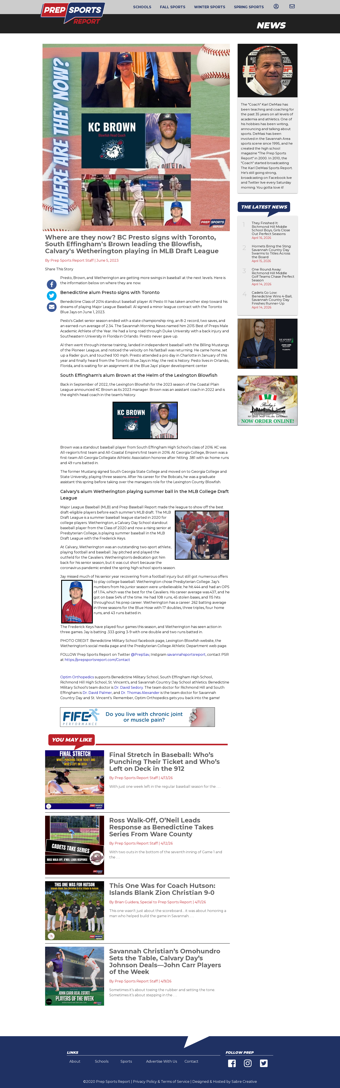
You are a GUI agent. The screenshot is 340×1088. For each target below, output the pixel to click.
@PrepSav (140, 654)
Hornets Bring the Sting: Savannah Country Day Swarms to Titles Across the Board (271, 251)
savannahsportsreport (186, 654)
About (74, 1061)
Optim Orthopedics (77, 677)
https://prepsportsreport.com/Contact (97, 660)
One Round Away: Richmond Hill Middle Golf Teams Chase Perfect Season (273, 274)
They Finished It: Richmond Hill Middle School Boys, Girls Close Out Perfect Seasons (271, 228)
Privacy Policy (145, 1082)
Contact (191, 1061)
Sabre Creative (244, 1082)
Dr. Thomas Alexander (140, 693)
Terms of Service (175, 1082)
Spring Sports (249, 7)
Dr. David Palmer (97, 693)
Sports (126, 1061)
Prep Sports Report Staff (72, 260)
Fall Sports (172, 7)
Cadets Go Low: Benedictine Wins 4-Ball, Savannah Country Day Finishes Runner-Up (272, 297)
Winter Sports (209, 7)
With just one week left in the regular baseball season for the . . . (164, 787)
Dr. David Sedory (128, 687)
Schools (142, 7)
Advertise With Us (161, 1061)
